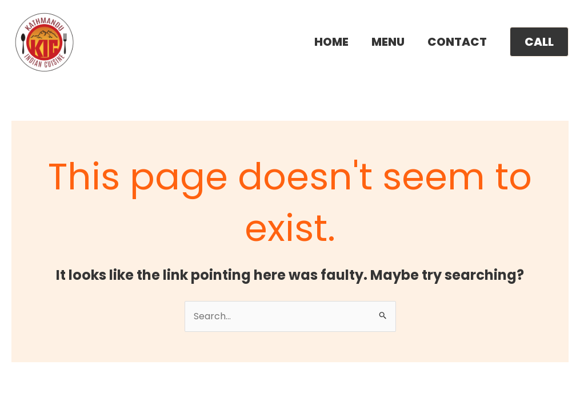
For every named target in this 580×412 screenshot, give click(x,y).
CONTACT (457, 42)
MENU (388, 42)
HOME (331, 42)
